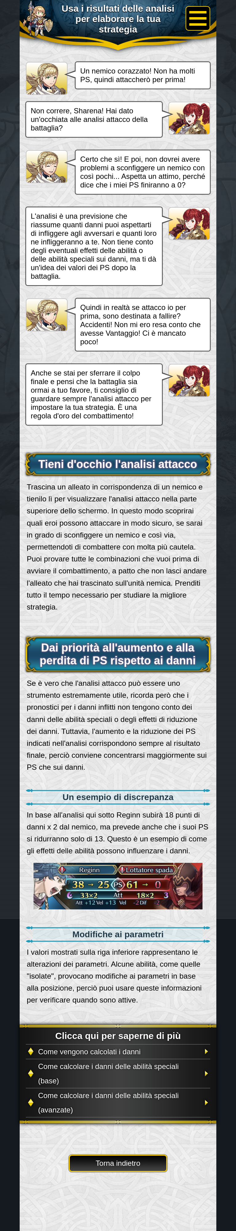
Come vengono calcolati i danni (89, 1052)
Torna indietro (118, 1163)
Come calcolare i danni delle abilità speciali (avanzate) (108, 1102)
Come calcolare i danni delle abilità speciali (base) (108, 1073)
